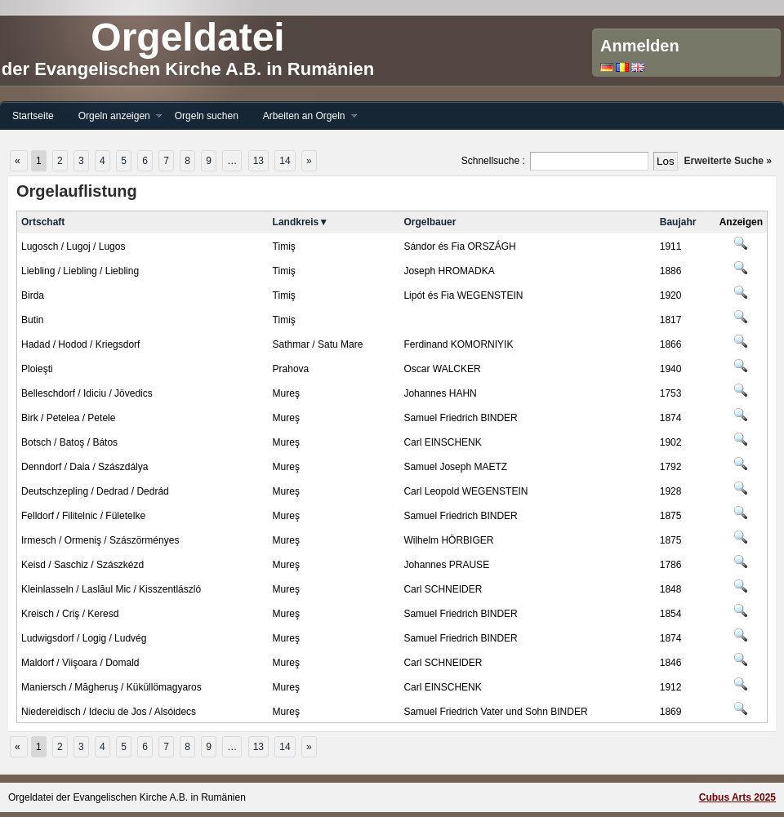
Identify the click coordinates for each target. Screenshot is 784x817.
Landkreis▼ (301, 222)
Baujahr (678, 222)
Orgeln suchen (206, 116)
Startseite (33, 116)
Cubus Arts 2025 (737, 797)
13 (258, 161)
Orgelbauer (429, 222)
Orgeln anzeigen (114, 116)
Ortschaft (43, 222)
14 (284, 161)
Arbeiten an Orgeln (304, 116)
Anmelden (639, 46)
